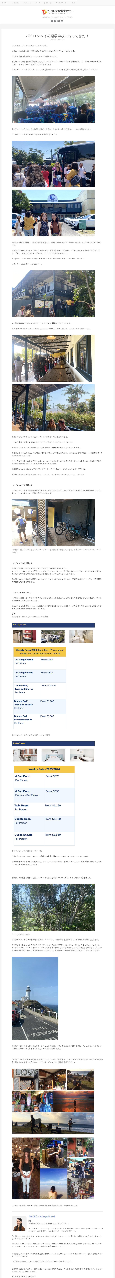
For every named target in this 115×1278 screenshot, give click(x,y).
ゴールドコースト (62, 3)
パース (37, 3)
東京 (73, 3)
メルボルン (16, 3)
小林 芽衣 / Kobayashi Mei (42, 1216)
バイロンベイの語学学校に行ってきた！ (57, 36)
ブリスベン (48, 3)
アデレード (28, 3)
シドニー (5, 3)
